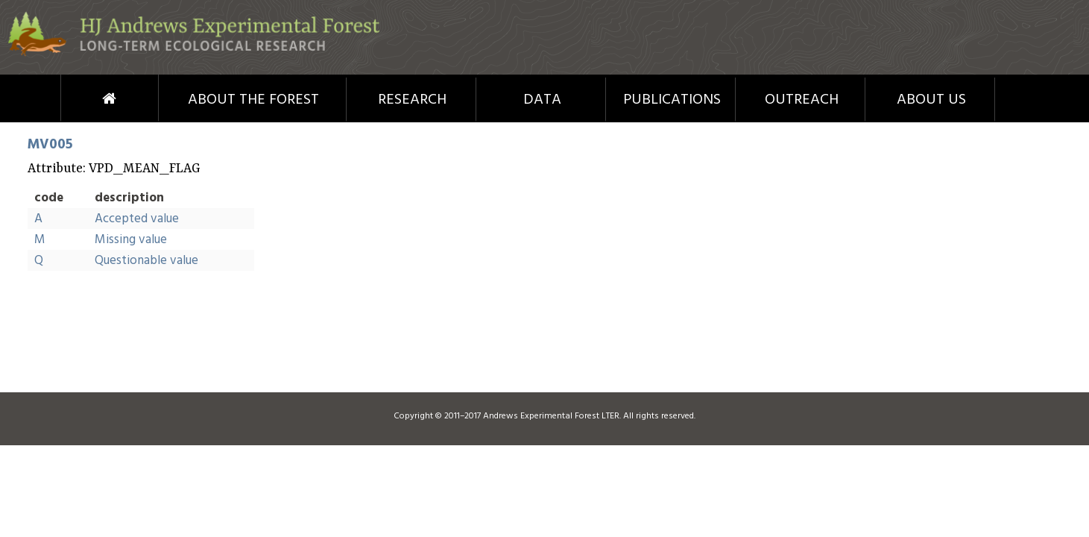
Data (542, 99)
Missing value (131, 240)
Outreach (802, 99)
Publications (672, 99)
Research (412, 99)
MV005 (50, 145)
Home (81, 98)
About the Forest (253, 99)
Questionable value (146, 261)
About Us (931, 99)
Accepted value (137, 219)
